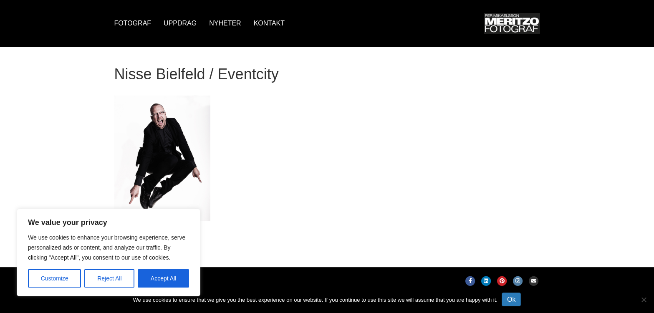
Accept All (163, 278)
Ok (511, 299)
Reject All (109, 278)
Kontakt (269, 23)
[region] (108, 252)
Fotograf (133, 23)
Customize (54, 278)
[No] (643, 299)
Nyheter (225, 23)
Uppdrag (180, 23)
